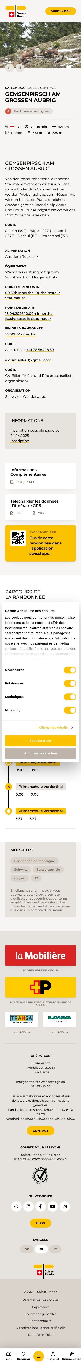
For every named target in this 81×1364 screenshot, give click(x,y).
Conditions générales (40, 1314)
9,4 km (60, 126)
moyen (13, 132)
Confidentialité (40, 1321)
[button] (40, 45)
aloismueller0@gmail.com (28, 360)
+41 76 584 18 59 (40, 350)
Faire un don (61, 11)
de (26, 1249)
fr (41, 1249)
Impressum (40, 1307)
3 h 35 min (36, 126)
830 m (54, 132)
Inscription (19, 441)
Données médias (40, 1335)
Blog (40, 1223)
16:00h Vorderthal (20, 334)
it (55, 1249)
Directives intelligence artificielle (40, 1328)
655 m (34, 132)
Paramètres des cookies (41, 1300)
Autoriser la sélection (40, 753)
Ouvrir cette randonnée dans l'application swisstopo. (45, 546)
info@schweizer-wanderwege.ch (40, 1082)
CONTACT (40, 1131)
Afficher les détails (53, 727)
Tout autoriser (40, 741)
